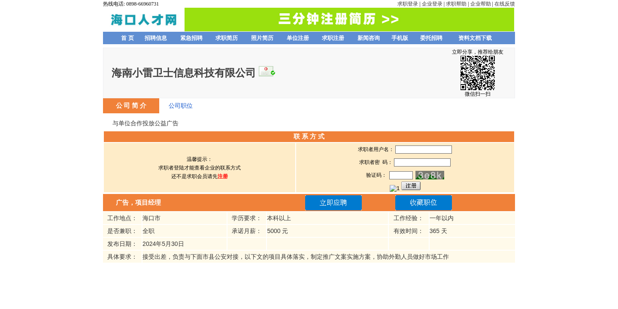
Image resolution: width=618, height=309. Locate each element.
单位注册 (298, 38)
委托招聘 (431, 38)
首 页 (127, 38)
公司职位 (181, 105)
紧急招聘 (191, 38)
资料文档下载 (475, 38)
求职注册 (333, 38)
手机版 (399, 38)
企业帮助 (480, 4)
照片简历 (262, 38)
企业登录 (432, 4)
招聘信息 (156, 38)
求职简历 (226, 38)
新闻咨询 (368, 38)
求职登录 (407, 4)
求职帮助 (456, 4)
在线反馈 (504, 4)
